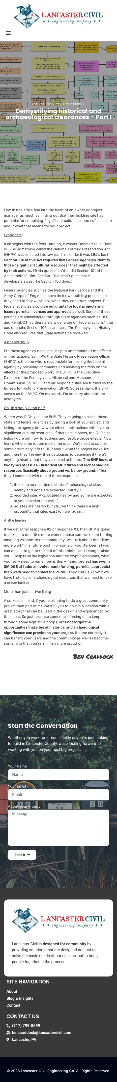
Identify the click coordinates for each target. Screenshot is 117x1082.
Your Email (17, 786)
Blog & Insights (19, 998)
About (11, 991)
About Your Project (24, 806)
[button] (8, 33)
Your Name (17, 766)
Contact (13, 1005)
